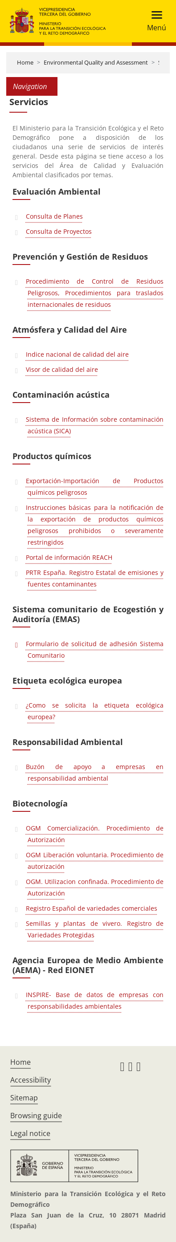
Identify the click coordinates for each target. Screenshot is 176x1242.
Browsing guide (36, 1115)
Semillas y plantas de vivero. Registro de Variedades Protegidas (95, 929)
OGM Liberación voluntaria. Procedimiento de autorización (95, 861)
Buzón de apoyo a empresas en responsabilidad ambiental (95, 772)
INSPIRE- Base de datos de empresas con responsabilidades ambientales (95, 1000)
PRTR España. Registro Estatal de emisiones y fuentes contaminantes (95, 578)
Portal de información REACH (69, 557)
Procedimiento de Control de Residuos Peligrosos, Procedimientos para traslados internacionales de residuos (95, 293)
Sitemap (24, 1098)
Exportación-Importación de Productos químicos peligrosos (95, 486)
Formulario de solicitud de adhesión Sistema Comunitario (95, 649)
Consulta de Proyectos (59, 231)
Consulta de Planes (54, 216)
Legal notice (30, 1133)
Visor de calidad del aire (62, 369)
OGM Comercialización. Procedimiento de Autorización (95, 834)
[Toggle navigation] (154, 21)
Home (25, 62)
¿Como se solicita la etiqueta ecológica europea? (95, 711)
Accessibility (30, 1080)
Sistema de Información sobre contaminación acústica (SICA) (95, 425)
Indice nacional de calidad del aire (77, 354)
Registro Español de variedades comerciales (91, 908)
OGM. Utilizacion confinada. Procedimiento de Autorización (95, 887)
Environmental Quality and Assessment (96, 62)
